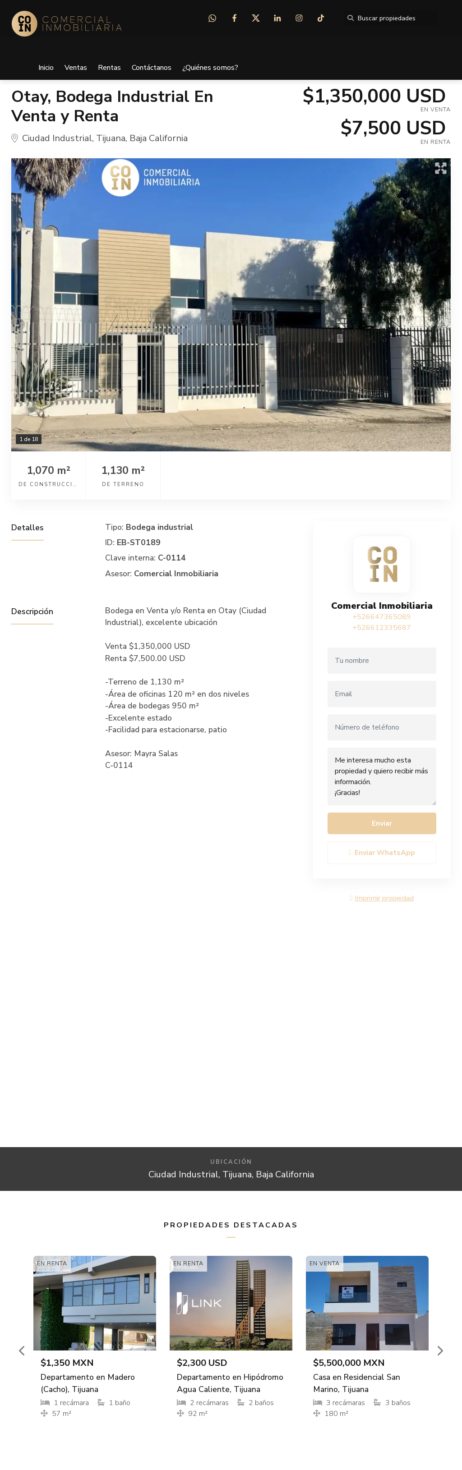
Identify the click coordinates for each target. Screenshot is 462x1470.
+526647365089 (381, 617)
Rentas (109, 68)
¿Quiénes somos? (210, 68)
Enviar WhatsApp (382, 853)
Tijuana (110, 138)
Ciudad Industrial (57, 138)
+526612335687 (381, 628)
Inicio (46, 68)
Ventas (76, 68)
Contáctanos (151, 68)
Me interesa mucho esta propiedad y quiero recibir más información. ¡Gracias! (382, 776)
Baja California (158, 138)
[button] (22, 1350)
